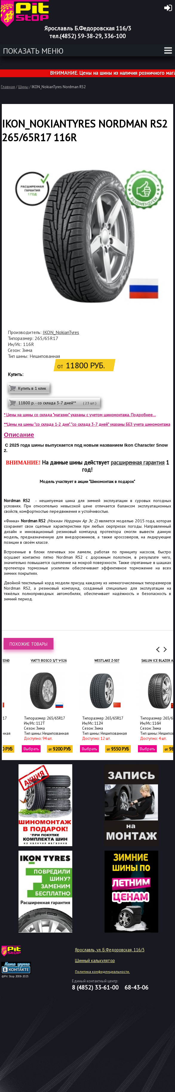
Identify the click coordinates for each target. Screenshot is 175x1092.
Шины (23, 86)
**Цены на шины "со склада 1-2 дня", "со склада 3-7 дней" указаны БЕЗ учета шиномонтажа (87, 424)
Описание (19, 434)
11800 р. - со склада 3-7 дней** (57, 403)
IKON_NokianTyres (61, 332)
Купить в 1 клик (32, 388)
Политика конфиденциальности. (102, 971)
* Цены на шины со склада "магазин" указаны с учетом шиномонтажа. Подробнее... (80, 414)
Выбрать (12, 748)
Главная (8, 86)
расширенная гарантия (138, 462)
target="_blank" (23, 953)
